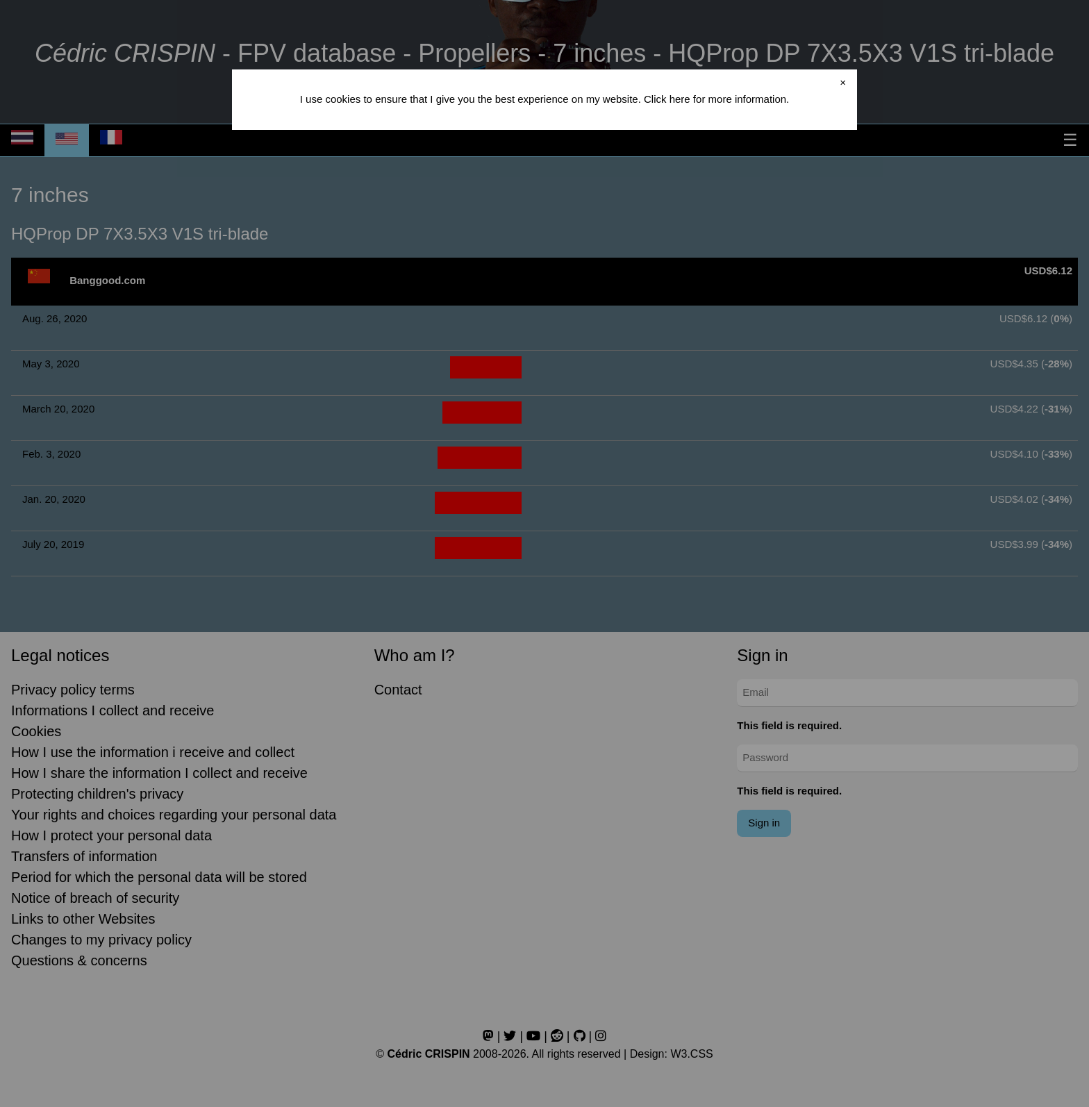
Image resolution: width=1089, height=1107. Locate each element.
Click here (667, 99)
